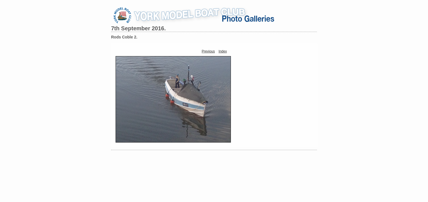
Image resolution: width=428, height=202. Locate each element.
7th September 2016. (138, 28)
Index (222, 51)
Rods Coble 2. (124, 37)
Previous (208, 51)
